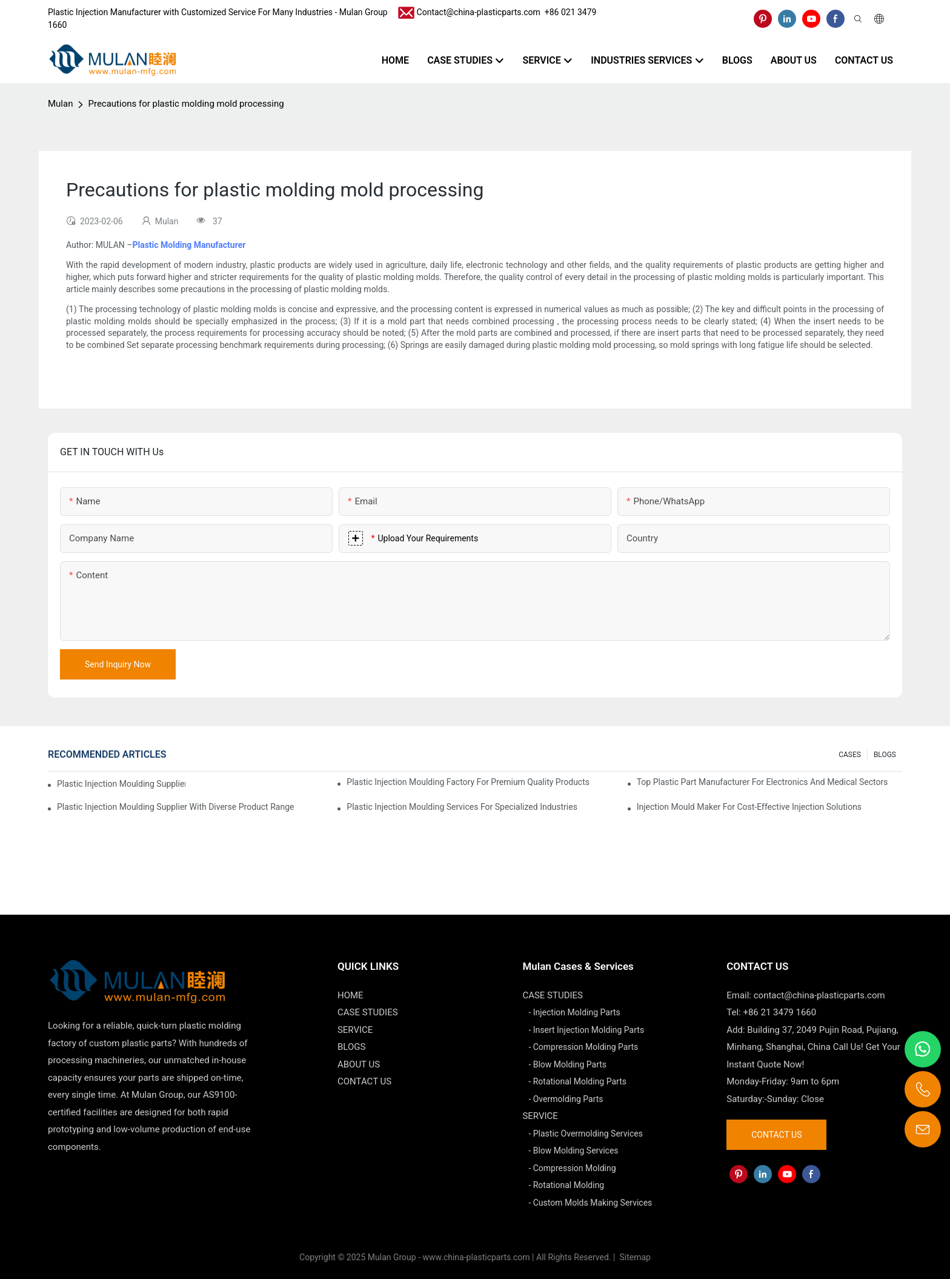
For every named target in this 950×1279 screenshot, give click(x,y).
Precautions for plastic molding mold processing (186, 103)
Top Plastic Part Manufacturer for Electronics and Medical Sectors (762, 782)
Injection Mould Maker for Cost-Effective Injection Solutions (749, 807)
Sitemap (634, 1257)
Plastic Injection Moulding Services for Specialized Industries (462, 807)
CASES (850, 754)
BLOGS (885, 754)
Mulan (60, 103)
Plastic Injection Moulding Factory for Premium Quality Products (468, 782)
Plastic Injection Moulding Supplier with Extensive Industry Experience (121, 784)
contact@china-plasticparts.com (819, 995)
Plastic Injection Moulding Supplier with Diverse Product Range (175, 807)
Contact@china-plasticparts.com (478, 12)
